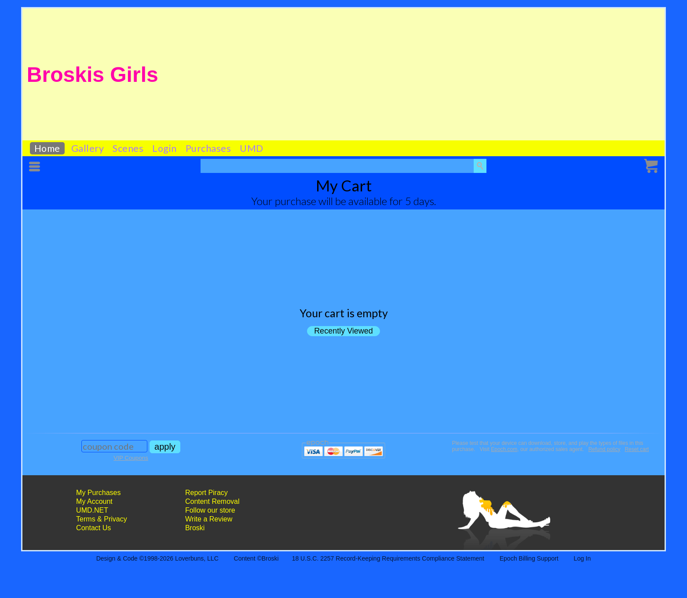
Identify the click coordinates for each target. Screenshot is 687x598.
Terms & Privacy (101, 519)
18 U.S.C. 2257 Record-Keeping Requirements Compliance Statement (388, 558)
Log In (582, 558)
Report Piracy (206, 492)
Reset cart (637, 449)
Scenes (128, 148)
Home (47, 148)
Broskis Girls (92, 74)
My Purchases (98, 492)
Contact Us (93, 528)
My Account (94, 501)
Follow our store (210, 510)
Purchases (208, 148)
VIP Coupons (130, 458)
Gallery (87, 148)
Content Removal (212, 501)
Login (164, 148)
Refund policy (604, 449)
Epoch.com (504, 449)
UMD (251, 148)
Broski (195, 528)
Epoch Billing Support (529, 558)
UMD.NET (92, 510)
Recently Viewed (343, 331)
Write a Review (208, 519)
